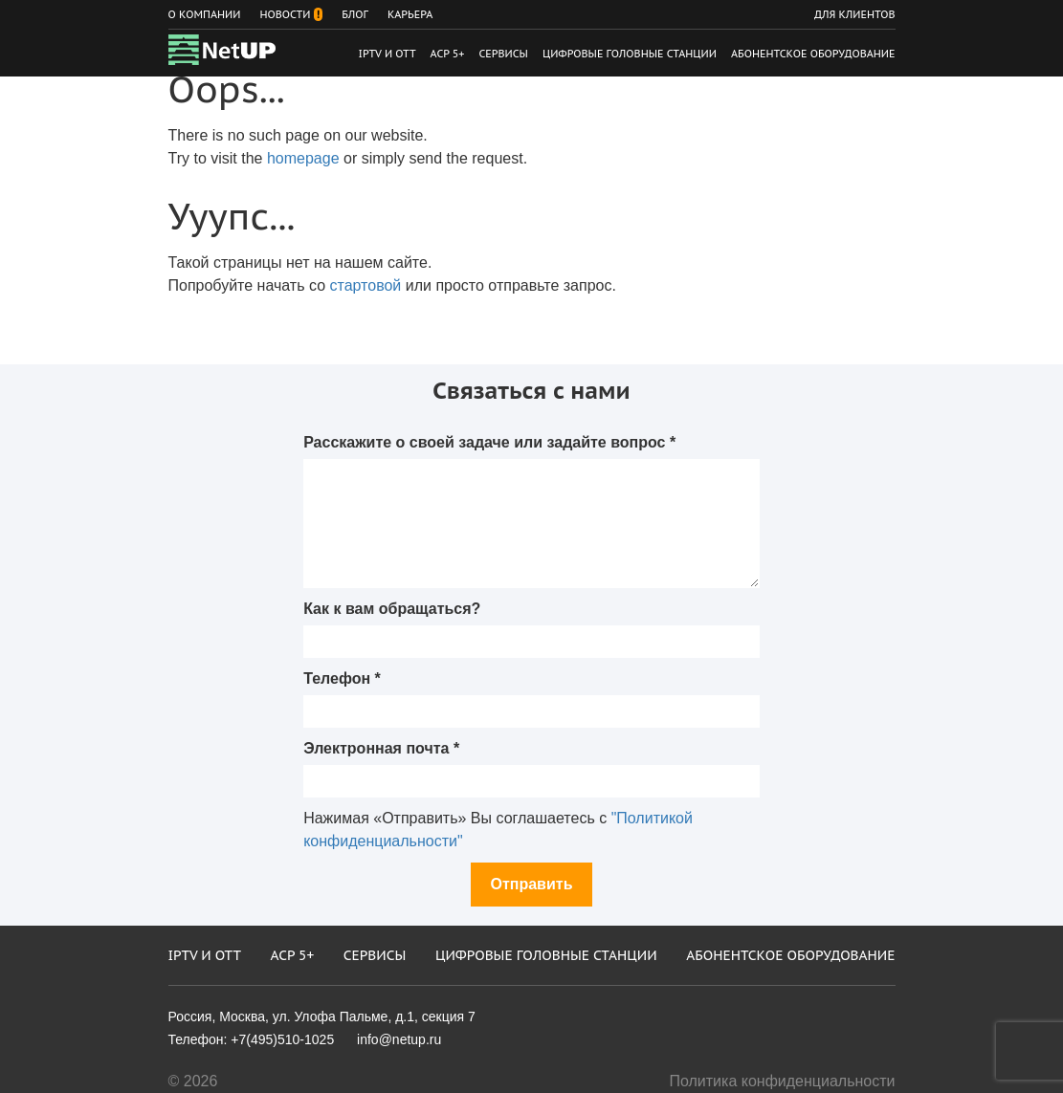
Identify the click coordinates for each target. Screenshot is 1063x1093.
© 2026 (193, 1081)
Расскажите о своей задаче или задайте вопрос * (489, 442)
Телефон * (342, 678)
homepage (303, 158)
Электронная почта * (381, 748)
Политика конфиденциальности (782, 1081)
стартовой (366, 285)
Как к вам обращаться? (391, 609)
